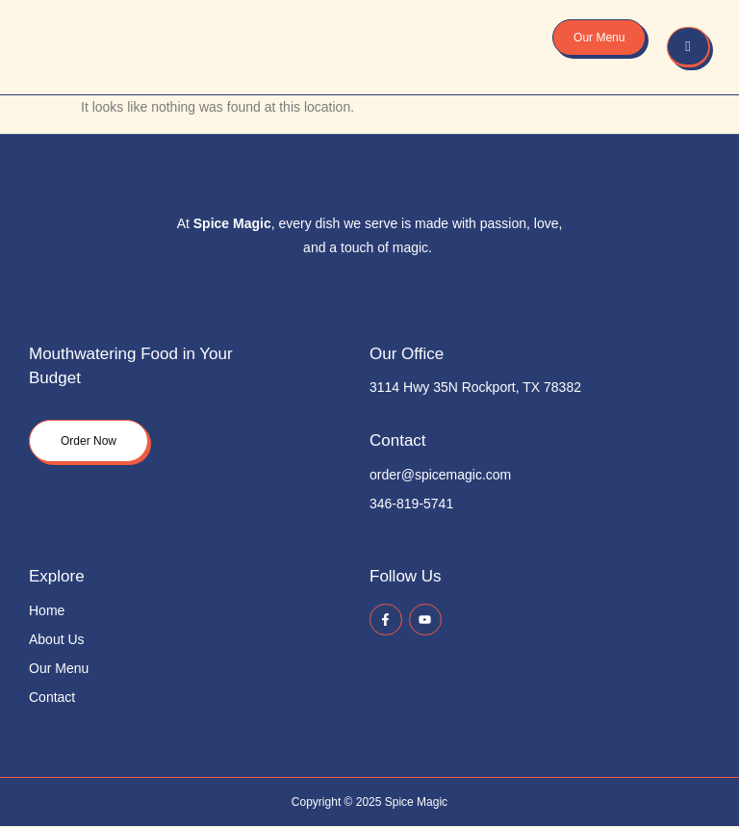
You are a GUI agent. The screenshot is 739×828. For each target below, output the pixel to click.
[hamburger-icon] (688, 48)
